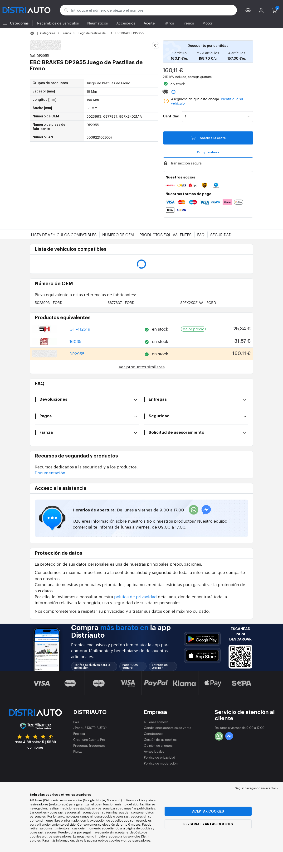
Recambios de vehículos (58, 22)
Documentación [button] (50, 472)
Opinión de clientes (158, 745)
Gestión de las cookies (160, 739)
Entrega (79, 734)
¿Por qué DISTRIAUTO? (90, 728)
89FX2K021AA (198, 302)
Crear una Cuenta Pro (89, 739)
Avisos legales (154, 751)
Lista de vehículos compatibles (64, 234)
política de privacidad (135, 596)
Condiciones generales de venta (167, 728)
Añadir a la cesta (208, 137)
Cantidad (171, 116)
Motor (207, 22)
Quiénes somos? (156, 722)
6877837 (121, 302)
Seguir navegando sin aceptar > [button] (256, 788)
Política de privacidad (159, 757)
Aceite (149, 22)
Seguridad (220, 234)
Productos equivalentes (165, 234)
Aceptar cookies (208, 811)
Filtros (168, 22)
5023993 (49, 302)
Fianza (77, 751)
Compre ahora (208, 152)
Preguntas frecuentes (89, 745)
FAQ (201, 234)
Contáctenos (153, 734)
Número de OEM (118, 234)
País (76, 722)
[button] (248, 10)
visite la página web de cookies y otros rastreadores (113, 840)
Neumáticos (97, 22)
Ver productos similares (142, 366)
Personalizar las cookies (208, 824)
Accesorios (125, 22)
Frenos (188, 22)
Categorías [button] (19, 22)
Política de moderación (161, 763)
